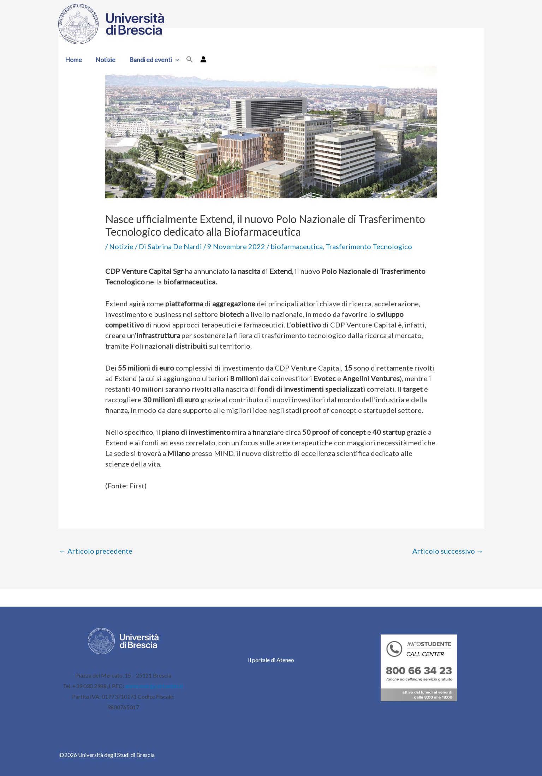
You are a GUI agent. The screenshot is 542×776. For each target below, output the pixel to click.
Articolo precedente (95, 551)
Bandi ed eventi (152, 60)
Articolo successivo (447, 551)
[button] (173, 59)
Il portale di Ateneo (271, 659)
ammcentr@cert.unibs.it (154, 685)
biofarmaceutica (296, 246)
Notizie (104, 60)
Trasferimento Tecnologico (369, 246)
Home (73, 60)
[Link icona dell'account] (200, 59)
